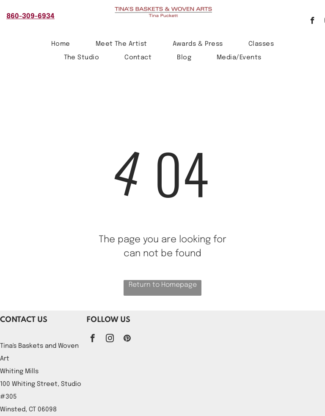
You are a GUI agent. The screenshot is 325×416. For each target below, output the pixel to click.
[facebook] (312, 21)
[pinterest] (127, 339)
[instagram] (110, 339)
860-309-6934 (30, 16)
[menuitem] (61, 44)
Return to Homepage (163, 284)
